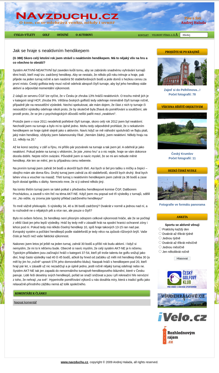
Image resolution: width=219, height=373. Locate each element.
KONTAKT (143, 35)
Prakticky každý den (175, 229)
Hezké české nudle (182, 171)
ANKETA (182, 217)
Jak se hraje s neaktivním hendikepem (51, 50)
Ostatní (62, 35)
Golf (46, 35)
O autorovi (84, 35)
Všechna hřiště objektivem (182, 107)
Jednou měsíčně (173, 247)
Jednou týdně (171, 238)
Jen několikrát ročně (175, 251)
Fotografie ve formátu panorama (182, 204)
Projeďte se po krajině (182, 52)
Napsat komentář (25, 302)
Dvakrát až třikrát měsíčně (179, 242)
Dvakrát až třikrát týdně (177, 234)
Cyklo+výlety (24, 35)
